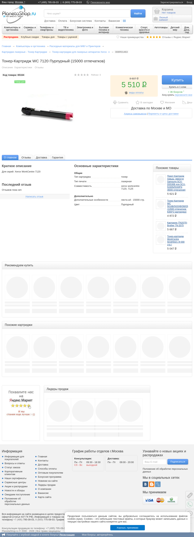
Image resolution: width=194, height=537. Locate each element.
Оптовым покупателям (50, 472)
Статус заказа (12, 467)
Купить (177, 80)
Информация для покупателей (14, 458)
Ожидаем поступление (17, 494)
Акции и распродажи (16, 486)
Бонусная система (81, 20)
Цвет (76, 204)
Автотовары (161, 27)
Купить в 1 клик (177, 87)
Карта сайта (44, 497)
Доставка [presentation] (41, 157)
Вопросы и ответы (15, 463)
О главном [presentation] (10, 157)
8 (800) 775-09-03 (72, 2)
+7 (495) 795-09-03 (48, 2)
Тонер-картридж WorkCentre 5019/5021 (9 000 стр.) (176, 240)
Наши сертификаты (15, 478)
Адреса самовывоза (135, 113)
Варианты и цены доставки (163, 113)
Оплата (62, 20)
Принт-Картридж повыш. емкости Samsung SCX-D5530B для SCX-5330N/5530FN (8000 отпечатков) (176, 183)
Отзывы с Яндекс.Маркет (176, 37)
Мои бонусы (88, 534)
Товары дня (48, 37)
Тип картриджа (82, 176)
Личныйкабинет (161, 18)
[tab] (10, 157)
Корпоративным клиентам (13, 473)
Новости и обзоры (15, 490)
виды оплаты (136, 92)
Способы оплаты (47, 468)
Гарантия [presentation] (57, 157)
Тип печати (80, 181)
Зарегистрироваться (171, 2)
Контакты (100, 20)
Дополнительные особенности (91, 199)
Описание (7, 67)
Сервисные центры (15, 482)
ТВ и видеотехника (66, 28)
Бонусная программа (49, 476)
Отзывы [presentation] (26, 157)
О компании (44, 489)
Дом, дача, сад (187, 30)
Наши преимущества (132, 37)
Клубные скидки (30, 37)
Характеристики (23, 67)
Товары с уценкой (67, 37)
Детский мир (175, 28)
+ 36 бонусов (176, 92)
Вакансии (114, 20)
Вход (189, 2)
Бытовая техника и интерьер (103, 30)
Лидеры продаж (47, 485)
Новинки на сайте (48, 480)
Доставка (49, 20)
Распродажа (11, 37)
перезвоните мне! (184, 95)
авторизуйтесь (105, 534)
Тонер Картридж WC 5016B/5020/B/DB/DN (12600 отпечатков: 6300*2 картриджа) (178, 206)
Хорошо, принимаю (127, 527)
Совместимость (83, 186)
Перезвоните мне (100, 2)
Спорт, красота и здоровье (144, 30)
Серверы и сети (30, 28)
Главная (6, 46)
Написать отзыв (34, 196)
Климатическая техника (124, 28)
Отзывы (39, 67)
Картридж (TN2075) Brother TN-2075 (177, 224)
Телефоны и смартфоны (46, 28)
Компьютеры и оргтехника (12, 28)
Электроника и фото (85, 28)
